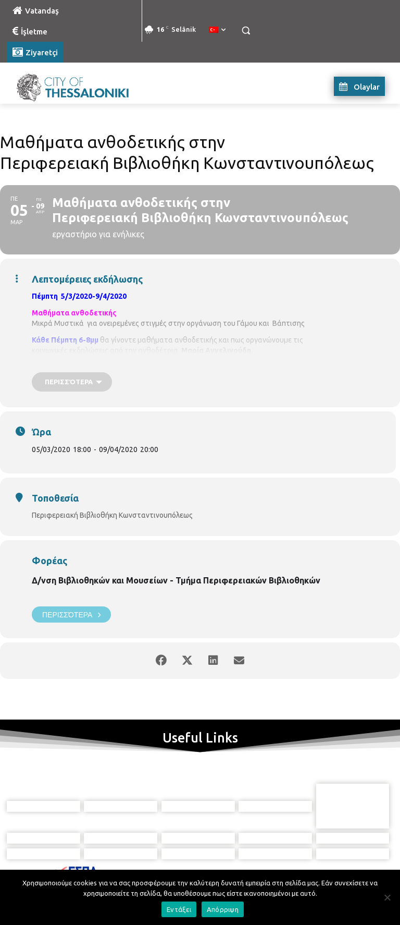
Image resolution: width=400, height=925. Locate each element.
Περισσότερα (71, 614)
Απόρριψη (223, 909)
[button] (245, 30)
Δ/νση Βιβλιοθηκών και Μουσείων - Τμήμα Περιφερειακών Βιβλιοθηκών (176, 580)
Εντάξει (179, 909)
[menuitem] (217, 30)
